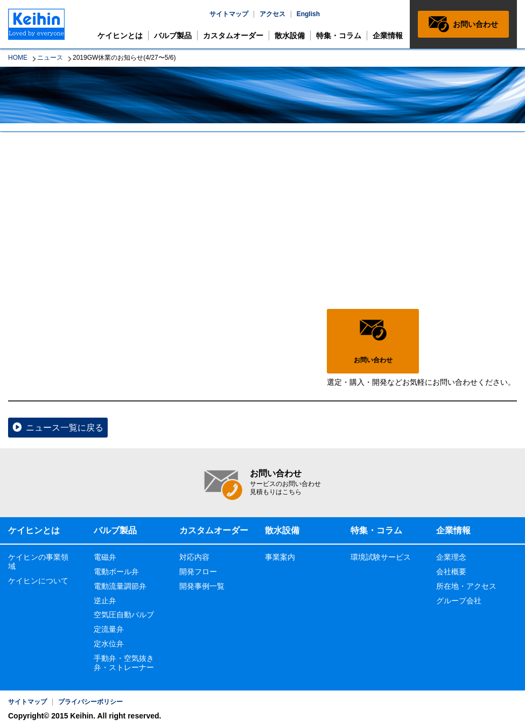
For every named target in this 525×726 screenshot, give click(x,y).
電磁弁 (105, 557)
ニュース (50, 57)
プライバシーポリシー (90, 702)
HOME (17, 57)
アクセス (272, 14)
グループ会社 (458, 600)
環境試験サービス (381, 557)
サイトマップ (228, 14)
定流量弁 (109, 629)
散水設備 (290, 35)
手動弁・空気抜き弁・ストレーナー (124, 663)
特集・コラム (338, 35)
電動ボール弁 (116, 571)
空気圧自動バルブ (124, 614)
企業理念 (451, 557)
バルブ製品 (173, 35)
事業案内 (280, 557)
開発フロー (198, 571)
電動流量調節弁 (120, 586)
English (308, 14)
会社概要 (451, 571)
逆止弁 (105, 600)
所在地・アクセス (466, 586)
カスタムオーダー (233, 35)
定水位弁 (109, 643)
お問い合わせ (475, 24)
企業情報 (388, 35)
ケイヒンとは (120, 35)
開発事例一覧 (202, 586)
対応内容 (194, 557)
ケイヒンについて (38, 580)
